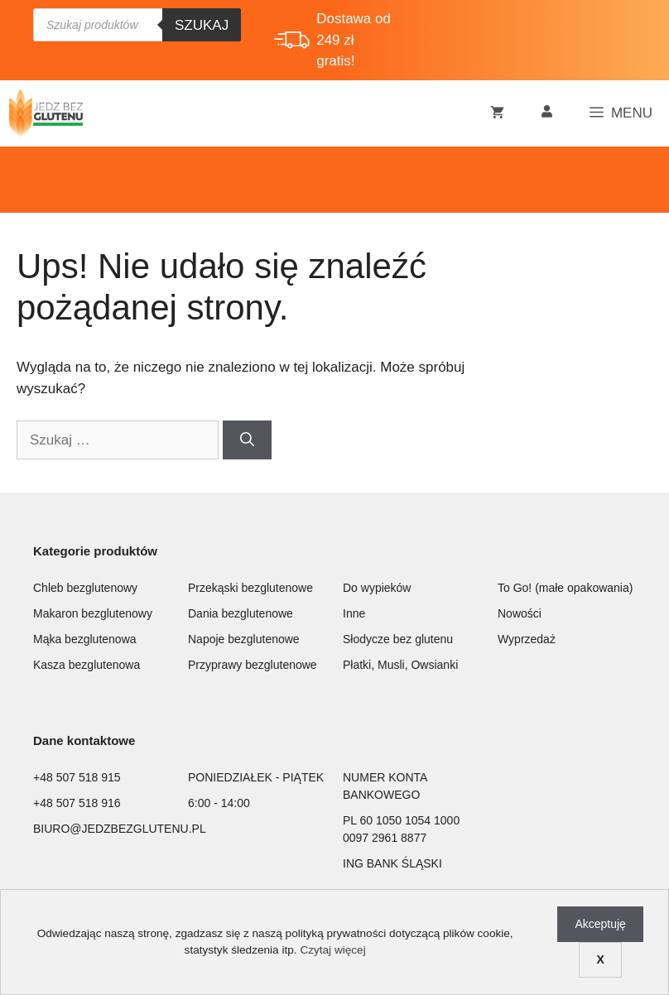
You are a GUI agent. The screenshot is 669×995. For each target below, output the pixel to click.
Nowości (519, 613)
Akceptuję (600, 923)
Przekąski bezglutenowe (250, 587)
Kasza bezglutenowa (86, 664)
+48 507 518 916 (77, 803)
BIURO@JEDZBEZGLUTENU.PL (119, 828)
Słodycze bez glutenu (398, 639)
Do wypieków (377, 587)
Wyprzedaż (527, 639)
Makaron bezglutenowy (92, 613)
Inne (354, 613)
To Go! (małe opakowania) (565, 587)
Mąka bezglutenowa (85, 639)
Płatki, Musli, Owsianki (400, 664)
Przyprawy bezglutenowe (252, 664)
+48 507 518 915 (77, 777)
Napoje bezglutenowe (244, 639)
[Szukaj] (247, 440)
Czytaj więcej (332, 950)
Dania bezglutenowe (240, 613)
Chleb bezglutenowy (85, 587)
